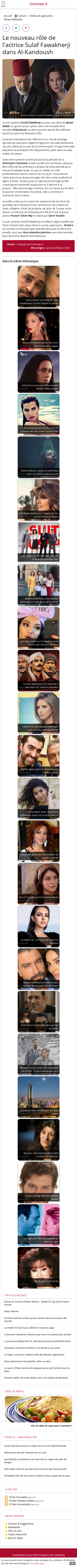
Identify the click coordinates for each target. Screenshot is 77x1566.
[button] (3, 4)
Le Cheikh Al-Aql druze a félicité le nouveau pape (29, 1327)
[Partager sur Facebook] (6, 28)
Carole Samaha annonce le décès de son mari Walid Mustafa (35, 1445)
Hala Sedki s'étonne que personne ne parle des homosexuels (35, 1468)
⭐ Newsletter (12, 1527)
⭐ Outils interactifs (16, 1534)
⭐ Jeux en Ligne (14, 1538)
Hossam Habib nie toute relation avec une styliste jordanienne (36, 1377)
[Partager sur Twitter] (16, 28)
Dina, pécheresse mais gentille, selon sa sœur (27, 1361)
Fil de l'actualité (16, 1497)
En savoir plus (38, 1563)
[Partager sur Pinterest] (26, 28)
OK (72, 1563)
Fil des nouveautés (17, 1504)
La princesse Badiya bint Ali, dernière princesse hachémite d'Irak (37, 1341)
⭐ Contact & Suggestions (19, 1523)
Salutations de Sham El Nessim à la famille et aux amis (32, 1347)
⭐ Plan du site (13, 1530)
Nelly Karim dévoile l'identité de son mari (25, 1452)
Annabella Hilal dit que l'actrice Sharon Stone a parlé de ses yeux (37, 1475)
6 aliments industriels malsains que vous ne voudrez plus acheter (37, 1334)
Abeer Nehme (11, 1311)
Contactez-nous (22, 1555)
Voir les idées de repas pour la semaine (51, 1425)
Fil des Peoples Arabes (20, 1500)
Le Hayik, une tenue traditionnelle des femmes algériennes (34, 1354)
